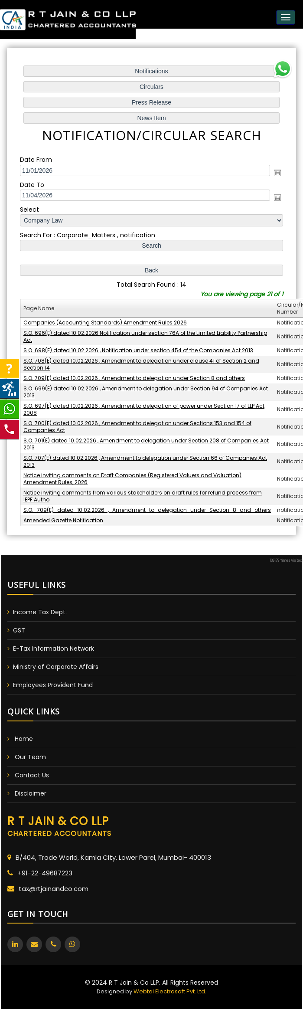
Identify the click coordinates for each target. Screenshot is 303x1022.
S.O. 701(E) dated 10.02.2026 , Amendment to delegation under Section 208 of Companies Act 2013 (146, 442)
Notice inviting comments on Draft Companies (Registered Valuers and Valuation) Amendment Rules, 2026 (132, 476)
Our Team (30, 757)
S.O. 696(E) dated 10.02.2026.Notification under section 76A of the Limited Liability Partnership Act (145, 336)
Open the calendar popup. (275, 174)
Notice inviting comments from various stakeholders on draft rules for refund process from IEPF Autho (142, 493)
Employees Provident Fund (53, 685)
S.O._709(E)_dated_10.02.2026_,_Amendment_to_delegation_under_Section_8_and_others (147, 507)
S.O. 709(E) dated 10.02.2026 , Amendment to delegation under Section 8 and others (134, 376)
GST (19, 630)
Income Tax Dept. (40, 612)
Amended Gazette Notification (64, 517)
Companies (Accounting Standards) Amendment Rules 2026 (105, 322)
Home (24, 738)
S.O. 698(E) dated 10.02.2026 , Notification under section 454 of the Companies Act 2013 (138, 349)
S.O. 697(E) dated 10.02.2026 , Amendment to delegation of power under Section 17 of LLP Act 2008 (144, 408)
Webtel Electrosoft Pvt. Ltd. (170, 991)
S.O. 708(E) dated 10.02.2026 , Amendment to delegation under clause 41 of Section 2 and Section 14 (141, 363)
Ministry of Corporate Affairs (55, 666)
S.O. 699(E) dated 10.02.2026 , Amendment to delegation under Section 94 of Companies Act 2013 (145, 390)
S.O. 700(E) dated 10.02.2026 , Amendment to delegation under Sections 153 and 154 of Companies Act (137, 425)
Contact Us (32, 775)
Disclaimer (30, 793)
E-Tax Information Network (53, 648)
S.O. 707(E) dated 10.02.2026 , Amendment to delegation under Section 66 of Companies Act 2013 (145, 459)
